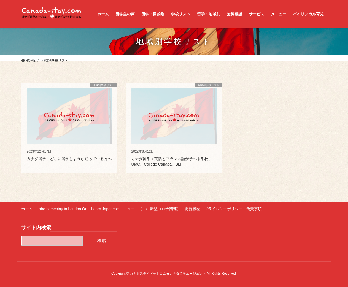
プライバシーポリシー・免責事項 (234, 209)
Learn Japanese (105, 209)
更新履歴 (193, 209)
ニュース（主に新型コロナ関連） (152, 209)
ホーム (27, 209)
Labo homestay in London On (62, 209)
